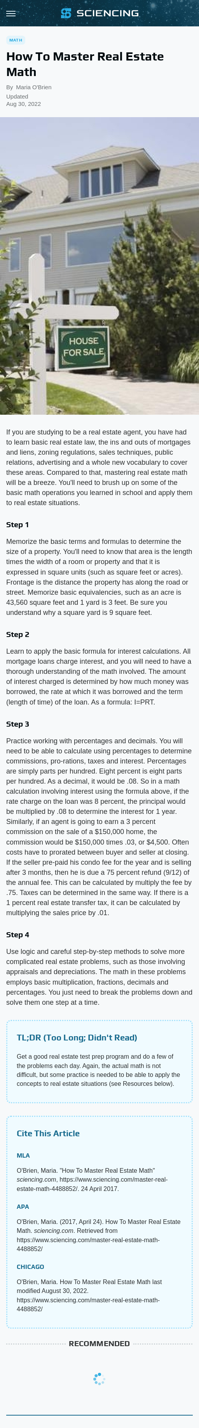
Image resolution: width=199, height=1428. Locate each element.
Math (15, 40)
